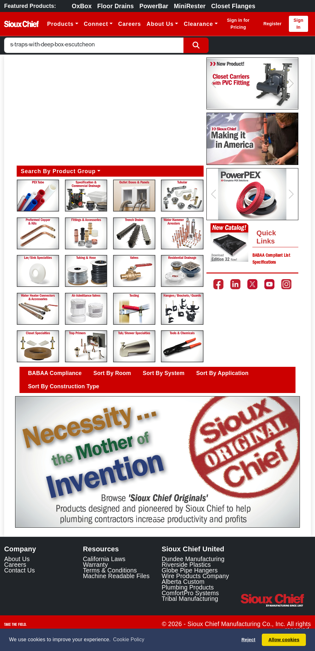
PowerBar (153, 6)
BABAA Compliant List (271, 256)
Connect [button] (96, 24)
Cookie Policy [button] (128, 639)
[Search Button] (196, 45)
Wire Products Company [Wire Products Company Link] (195, 575)
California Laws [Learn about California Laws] (104, 558)
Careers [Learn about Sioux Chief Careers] (15, 564)
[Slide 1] (157, 518)
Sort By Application (222, 373)
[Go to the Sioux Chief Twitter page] (252, 284)
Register (272, 23)
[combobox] (94, 45)
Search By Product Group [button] (58, 171)
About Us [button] (160, 24)
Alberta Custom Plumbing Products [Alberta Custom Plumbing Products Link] (188, 584)
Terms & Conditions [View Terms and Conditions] (110, 570)
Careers (129, 24)
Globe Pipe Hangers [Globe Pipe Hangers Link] (190, 570)
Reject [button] (248, 639)
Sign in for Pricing (238, 23)
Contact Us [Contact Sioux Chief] (19, 570)
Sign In (298, 23)
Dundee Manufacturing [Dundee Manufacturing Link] (193, 558)
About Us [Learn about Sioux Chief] (17, 558)
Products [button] (60, 24)
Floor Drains (115, 6)
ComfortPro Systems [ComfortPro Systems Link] (190, 592)
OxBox (82, 6)
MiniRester (189, 6)
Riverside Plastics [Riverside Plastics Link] (186, 564)
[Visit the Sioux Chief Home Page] (275, 600)
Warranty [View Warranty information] (95, 564)
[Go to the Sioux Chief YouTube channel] (269, 284)
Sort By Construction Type (63, 386)
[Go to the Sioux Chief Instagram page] (286, 284)
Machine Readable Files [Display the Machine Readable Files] (116, 575)
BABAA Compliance (55, 373)
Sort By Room (112, 373)
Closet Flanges (233, 6)
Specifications (264, 263)
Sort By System (164, 373)
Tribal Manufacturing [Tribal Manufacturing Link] (190, 598)
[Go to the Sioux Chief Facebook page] (218, 284)
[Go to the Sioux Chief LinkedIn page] (235, 284)
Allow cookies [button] (283, 639)
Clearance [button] (198, 24)
